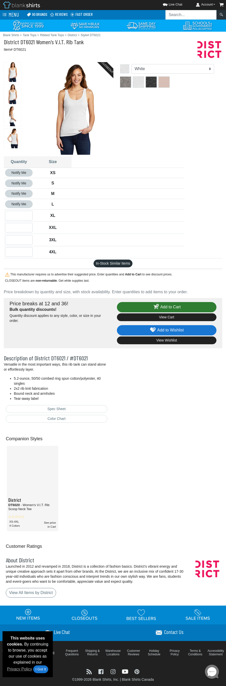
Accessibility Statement (216, 652)
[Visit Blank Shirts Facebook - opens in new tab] (102, 671)
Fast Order (81, 14)
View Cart (166, 317)
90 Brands (37, 14)
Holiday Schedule (154, 652)
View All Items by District (31, 593)
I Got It (40, 669)
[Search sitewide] (191, 15)
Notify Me (18, 173)
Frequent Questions (72, 652)
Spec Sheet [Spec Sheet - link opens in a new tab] (57, 409)
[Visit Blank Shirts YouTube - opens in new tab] (126, 671)
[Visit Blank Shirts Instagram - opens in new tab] (114, 671)
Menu (10, 14)
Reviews (59, 14)
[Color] (172, 69)
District (11, 41)
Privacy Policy (19, 669)
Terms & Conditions (195, 652)
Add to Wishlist (166, 330)
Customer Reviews (133, 652)
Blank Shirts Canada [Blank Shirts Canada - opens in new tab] (138, 679)
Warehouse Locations (113, 652)
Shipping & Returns (92, 652)
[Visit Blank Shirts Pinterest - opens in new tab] (136, 671)
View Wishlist (166, 340)
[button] (168, 3)
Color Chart (57, 419)
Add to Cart (167, 307)
